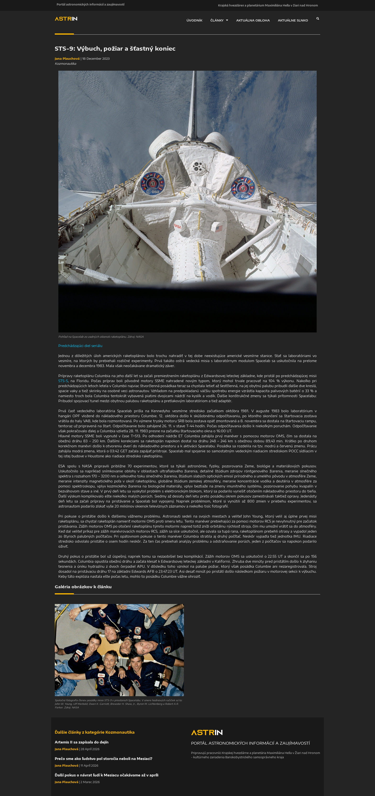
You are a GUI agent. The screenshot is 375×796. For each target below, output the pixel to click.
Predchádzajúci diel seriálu (80, 346)
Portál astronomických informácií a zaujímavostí (88, 5)
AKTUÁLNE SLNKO (293, 20)
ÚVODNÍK (194, 20)
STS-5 (63, 381)
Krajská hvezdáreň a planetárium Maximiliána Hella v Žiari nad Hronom (268, 5)
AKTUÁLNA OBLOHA (253, 20)
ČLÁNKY (219, 20)
